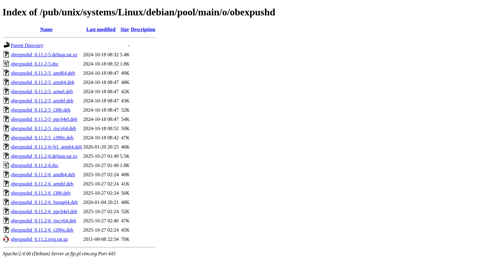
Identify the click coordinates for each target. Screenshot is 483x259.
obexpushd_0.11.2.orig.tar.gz (39, 239)
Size (124, 29)
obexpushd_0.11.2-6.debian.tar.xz (44, 156)
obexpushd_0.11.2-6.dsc (35, 165)
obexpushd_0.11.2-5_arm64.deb (42, 82)
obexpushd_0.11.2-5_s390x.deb (42, 137)
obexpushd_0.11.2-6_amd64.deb (43, 174)
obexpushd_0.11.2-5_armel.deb (42, 91)
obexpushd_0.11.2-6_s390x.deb (42, 230)
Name (46, 29)
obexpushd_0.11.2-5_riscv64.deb (43, 128)
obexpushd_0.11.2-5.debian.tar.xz (44, 54)
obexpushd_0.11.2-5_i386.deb (41, 110)
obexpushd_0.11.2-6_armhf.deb (42, 183)
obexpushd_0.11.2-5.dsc (35, 63)
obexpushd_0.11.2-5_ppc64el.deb (44, 119)
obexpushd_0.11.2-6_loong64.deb (44, 202)
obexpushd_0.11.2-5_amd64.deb (43, 73)
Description (143, 29)
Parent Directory (27, 45)
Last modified (101, 29)
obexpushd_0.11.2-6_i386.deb (41, 193)
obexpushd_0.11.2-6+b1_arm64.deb (46, 146)
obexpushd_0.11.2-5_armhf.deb (42, 100)
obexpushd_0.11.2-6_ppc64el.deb (44, 211)
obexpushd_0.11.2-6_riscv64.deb (43, 220)
